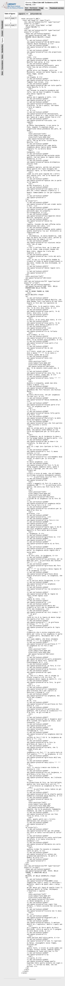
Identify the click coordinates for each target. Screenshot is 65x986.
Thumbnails (2, 25)
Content (2, 33)
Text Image (33, 8)
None (2, 73)
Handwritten (2, 49)
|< (23, 14)
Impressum (32, 979)
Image (41, 8)
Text (26, 8)
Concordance (2, 65)
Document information (32, 10)
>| (40, 14)
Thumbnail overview (57, 8)
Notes (2, 57)
